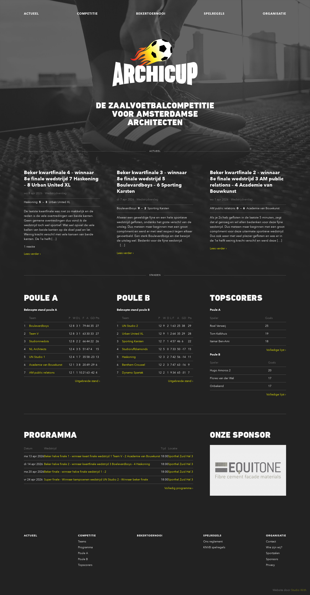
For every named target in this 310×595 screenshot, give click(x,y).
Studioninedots (39, 341)
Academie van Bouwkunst (45, 364)
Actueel (31, 13)
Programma (85, 547)
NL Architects (37, 349)
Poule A (83, 553)
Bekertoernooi (150, 13)
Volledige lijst (275, 350)
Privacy (270, 565)
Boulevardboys (39, 326)
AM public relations (41, 372)
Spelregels (214, 13)
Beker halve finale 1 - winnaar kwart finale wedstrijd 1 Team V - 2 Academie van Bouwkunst (102, 456)
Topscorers (85, 565)
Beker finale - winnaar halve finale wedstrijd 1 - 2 (75, 471)
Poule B (83, 559)
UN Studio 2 (130, 326)
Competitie (87, 13)
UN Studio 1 (37, 357)
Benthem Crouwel (133, 364)
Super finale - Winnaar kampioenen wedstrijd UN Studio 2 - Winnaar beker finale (96, 479)
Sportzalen (273, 553)
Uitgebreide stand (86, 381)
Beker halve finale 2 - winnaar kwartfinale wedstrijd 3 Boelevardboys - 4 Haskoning (97, 464)
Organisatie (274, 13)
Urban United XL (132, 333)
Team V (34, 333)
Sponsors (272, 559)
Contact (271, 541)
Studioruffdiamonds (135, 349)
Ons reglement (213, 541)
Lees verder (31, 254)
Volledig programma (177, 488)
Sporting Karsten (133, 341)
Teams (82, 541)
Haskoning (129, 357)
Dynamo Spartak (132, 372)
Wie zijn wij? (274, 547)
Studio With (298, 590)
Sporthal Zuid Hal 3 (180, 456)
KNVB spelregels (214, 547)
